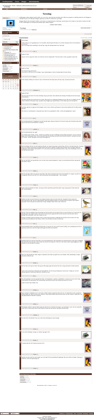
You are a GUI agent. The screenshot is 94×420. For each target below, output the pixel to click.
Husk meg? (88, 5)
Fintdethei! (10, 66)
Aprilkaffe (22, 376)
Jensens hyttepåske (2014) (9, 56)
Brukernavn (75, 5)
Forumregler (79, 413)
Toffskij (34, 170)
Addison (35, 303)
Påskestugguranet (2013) (9, 53)
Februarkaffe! (23, 379)
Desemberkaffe (23, 382)
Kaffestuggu (34, 29)
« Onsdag (52, 24)
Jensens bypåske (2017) (9, 59)
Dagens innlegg (68, 9)
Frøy (34, 51)
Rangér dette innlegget (85, 27)
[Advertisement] (47, 400)
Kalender (45, 9)
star (34, 76)
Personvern (85, 413)
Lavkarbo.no (44, 418)
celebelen (35, 129)
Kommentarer (87, 33)
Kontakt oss (62, 413)
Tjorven (34, 104)
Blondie (34, 262)
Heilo (34, 209)
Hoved (55, 24)
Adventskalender (34, 1)
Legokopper (6, 52)
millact (11, 67)
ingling (34, 196)
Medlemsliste (24, 9)
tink (34, 237)
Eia (34, 118)
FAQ (7, 9)
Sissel (34, 143)
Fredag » (60, 24)
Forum (17, 1)
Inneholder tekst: (6, 35)
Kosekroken (6, 48)
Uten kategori (7, 46)
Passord (74, 7)
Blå (34, 275)
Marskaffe (22, 377)
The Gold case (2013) (8, 55)
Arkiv (75, 413)
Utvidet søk (5, 41)
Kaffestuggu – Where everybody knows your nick (27, 5)
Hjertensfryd (35, 90)
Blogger (24, 1)
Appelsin (35, 65)
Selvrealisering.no (51, 418)
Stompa (35, 157)
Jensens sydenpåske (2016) (10, 58)
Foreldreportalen (8, 1)
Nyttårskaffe (22, 380)
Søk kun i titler (6, 39)
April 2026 (10, 76)
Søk (87, 9)
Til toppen (91, 413)
